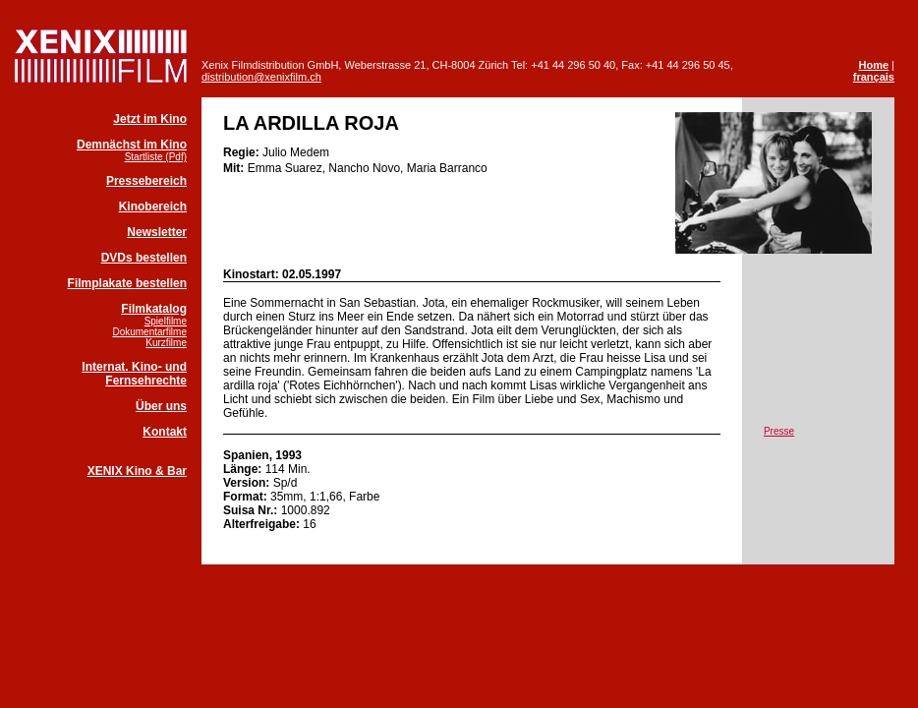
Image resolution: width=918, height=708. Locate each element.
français (873, 77)
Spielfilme (165, 321)
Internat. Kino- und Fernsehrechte (134, 373)
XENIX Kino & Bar (137, 471)
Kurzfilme (166, 342)
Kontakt (165, 432)
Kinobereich (153, 206)
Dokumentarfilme (149, 331)
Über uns (161, 406)
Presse (779, 431)
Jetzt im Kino (150, 119)
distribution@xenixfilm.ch (261, 77)
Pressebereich (146, 181)
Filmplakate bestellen (127, 283)
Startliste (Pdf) (156, 156)
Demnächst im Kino (132, 144)
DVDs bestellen (144, 258)
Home (873, 65)
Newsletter (157, 232)
